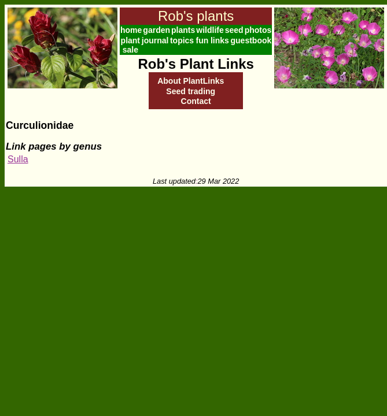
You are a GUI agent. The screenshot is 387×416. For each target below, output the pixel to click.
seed (234, 30)
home (131, 30)
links (220, 40)
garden (156, 30)
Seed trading (190, 91)
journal (155, 40)
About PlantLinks (190, 81)
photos (258, 30)
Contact (196, 101)
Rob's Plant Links (195, 64)
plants (183, 30)
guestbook (251, 40)
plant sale (130, 45)
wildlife (209, 30)
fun (202, 40)
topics (182, 40)
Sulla (18, 159)
